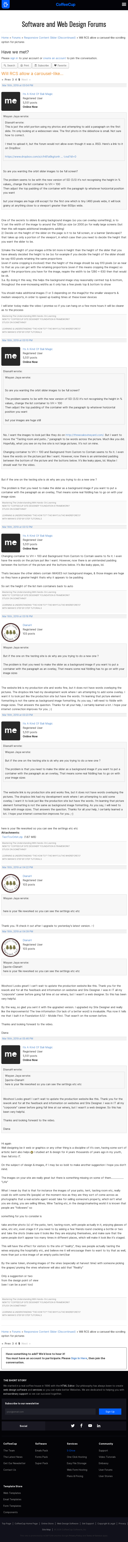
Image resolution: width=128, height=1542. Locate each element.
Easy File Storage (76, 1463)
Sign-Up (110, 1411)
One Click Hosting (77, 1456)
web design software (15, 1389)
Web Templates (12, 1493)
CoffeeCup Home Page (26, 1523)
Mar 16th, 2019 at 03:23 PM (17, 715)
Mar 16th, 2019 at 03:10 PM (17, 340)
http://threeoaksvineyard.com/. (85, 435)
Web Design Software (67, 1523)
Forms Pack (41, 1456)
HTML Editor (67, 1385)
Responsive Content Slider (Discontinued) (50, 37)
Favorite (60, 65)
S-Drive (71, 1450)
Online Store (47, 1523)
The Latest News (13, 1456)
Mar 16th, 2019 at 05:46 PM (17, 1038)
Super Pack (41, 1463)
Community (106, 1443)
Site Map (46, 1529)
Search (9, 65)
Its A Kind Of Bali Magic (38, 94)
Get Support (88, 1523)
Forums (16, 37)
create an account (54, 58)
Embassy (103, 1463)
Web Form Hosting (77, 1469)
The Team (9, 1450)
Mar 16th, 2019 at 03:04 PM (17, 85)
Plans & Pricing (75, 1476)
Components (10, 1512)
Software (41, 1443)
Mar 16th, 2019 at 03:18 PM (17, 616)
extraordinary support (15, 1393)
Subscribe (42, 65)
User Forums (105, 1469)
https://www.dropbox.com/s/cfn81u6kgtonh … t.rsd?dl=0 (40, 156)
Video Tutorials (107, 1456)
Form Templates (12, 1505)
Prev (8, 79)
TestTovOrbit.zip (12, 837)
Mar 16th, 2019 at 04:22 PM (17, 867)
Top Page (6, 1523)
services (37, 1389)
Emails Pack (41, 1450)
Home (5, 37)
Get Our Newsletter (14, 1463)
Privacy (122, 1523)
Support (103, 1450)
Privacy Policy (75, 1535)
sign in (14, 58)
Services (72, 1443)
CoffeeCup (10, 1443)
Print (25, 65)
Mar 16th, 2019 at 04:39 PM (17, 931)
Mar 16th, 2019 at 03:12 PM (17, 527)
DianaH (27, 625)
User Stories (106, 1476)
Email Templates (12, 1499)
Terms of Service (94, 1535)
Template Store (12, 1486)
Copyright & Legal (106, 1523)
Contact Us (9, 1469)
